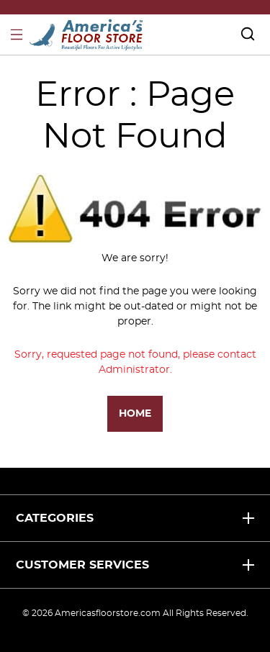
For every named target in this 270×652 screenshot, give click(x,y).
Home (135, 414)
